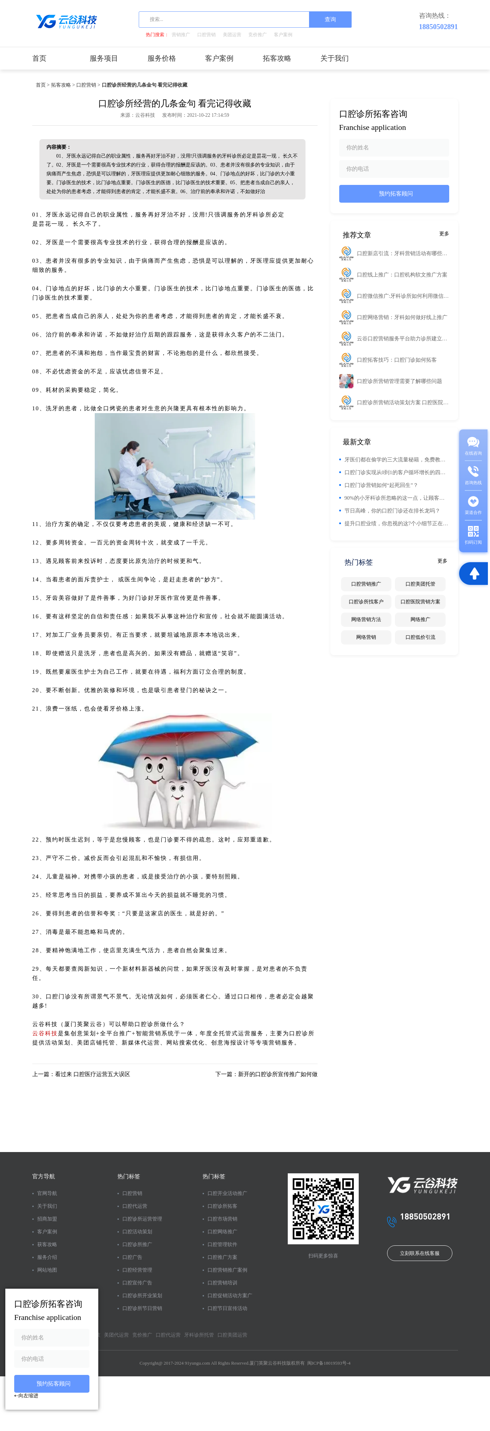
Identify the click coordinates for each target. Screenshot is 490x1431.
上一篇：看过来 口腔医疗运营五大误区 (81, 1074)
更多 (444, 233)
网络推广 (420, 619)
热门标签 (128, 1176)
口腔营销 (206, 34)
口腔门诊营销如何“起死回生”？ (381, 485)
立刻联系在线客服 (420, 1253)
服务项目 (104, 58)
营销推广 (181, 34)
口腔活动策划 (137, 1231)
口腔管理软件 (222, 1244)
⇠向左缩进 (26, 1395)
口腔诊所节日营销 (142, 1308)
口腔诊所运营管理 (142, 1219)
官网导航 (47, 1193)
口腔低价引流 (420, 637)
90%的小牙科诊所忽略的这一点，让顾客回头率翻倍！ (397, 498)
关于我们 (334, 58)
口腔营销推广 (366, 584)
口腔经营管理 (137, 1270)
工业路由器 (302, 215)
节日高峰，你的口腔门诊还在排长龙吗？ (392, 511)
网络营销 (366, 637)
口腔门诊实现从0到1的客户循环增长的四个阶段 (397, 472)
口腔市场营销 (222, 1219)
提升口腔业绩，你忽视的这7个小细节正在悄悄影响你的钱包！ (397, 523)
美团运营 (232, 34)
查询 (330, 19)
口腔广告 (132, 1257)
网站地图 (47, 1270)
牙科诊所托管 (199, 1335)
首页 (39, 58)
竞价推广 (257, 34)
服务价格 (162, 58)
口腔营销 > (88, 85)
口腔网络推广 (222, 1231)
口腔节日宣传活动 (227, 1308)
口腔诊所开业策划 (142, 1295)
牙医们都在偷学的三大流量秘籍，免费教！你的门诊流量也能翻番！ (397, 459)
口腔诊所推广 (137, 1244)
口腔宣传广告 (137, 1282)
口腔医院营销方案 (420, 601)
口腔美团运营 (232, 1335)
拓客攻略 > (63, 85)
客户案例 (283, 34)
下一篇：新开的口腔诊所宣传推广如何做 (266, 1074)
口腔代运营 (134, 1206)
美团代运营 (116, 1335)
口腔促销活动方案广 (230, 1295)
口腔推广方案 (222, 1257)
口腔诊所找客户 (366, 601)
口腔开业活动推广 (227, 1193)
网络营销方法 (366, 619)
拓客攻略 (277, 58)
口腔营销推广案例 (227, 1270)
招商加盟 (47, 1219)
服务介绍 (47, 1257)
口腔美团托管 (420, 584)
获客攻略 (47, 1244)
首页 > (43, 85)
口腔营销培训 (222, 1282)
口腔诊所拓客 (222, 1206)
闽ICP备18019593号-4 (329, 1363)
